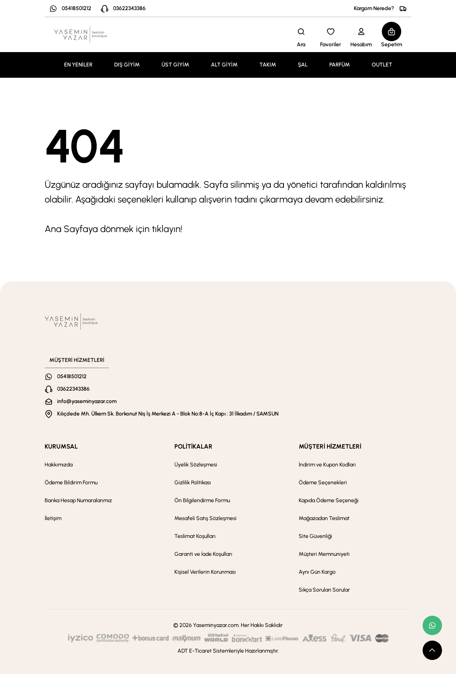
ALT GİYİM (224, 64)
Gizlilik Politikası (192, 482)
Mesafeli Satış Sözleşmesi (205, 518)
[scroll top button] (432, 650)
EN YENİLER (78, 64)
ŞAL (303, 64)
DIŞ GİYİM (127, 64)
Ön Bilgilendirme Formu (202, 500)
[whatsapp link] (432, 625)
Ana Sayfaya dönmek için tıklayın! (113, 228)
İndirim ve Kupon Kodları (327, 464)
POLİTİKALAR (193, 446)
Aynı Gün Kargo (317, 572)
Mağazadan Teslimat (324, 518)
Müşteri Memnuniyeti (324, 554)
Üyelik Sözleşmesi (195, 464)
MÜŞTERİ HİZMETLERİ (330, 446)
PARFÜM (339, 64)
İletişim (53, 518)
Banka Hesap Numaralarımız (78, 500)
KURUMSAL (61, 446)
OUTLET (382, 64)
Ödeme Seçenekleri (323, 482)
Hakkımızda (59, 464)
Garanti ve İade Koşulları (203, 554)
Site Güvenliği (315, 536)
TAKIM (267, 64)
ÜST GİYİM (175, 64)
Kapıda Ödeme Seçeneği (329, 500)
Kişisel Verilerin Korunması (205, 572)
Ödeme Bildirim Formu (71, 482)
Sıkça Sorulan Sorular (324, 590)
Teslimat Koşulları (195, 536)
